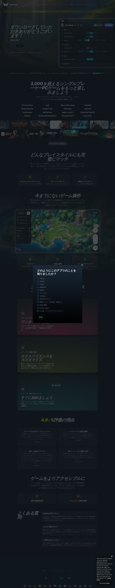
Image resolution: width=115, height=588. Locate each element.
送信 (41, 317)
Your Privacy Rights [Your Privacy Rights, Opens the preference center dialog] (105, 583)
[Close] (112, 556)
